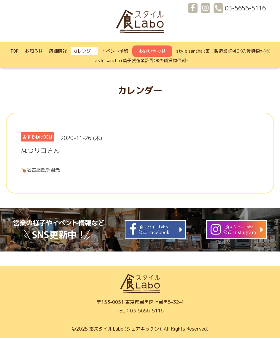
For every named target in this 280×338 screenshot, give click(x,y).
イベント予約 (114, 51)
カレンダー (84, 51)
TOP (14, 51)
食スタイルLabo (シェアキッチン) (125, 329)
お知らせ (34, 51)
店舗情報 (58, 51)
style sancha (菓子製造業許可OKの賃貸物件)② (140, 60)
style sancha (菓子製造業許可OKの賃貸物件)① (223, 51)
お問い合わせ (152, 51)
